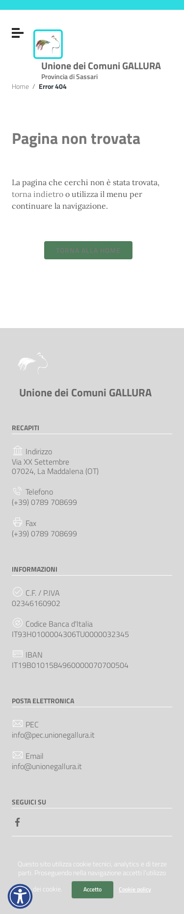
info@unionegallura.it (47, 766)
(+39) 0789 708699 (44, 502)
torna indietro (37, 194)
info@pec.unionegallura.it (53, 735)
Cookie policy (135, 889)
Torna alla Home (88, 250)
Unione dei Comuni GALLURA (101, 68)
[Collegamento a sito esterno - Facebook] (18, 821)
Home (20, 86)
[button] (20, 896)
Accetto (92, 889)
